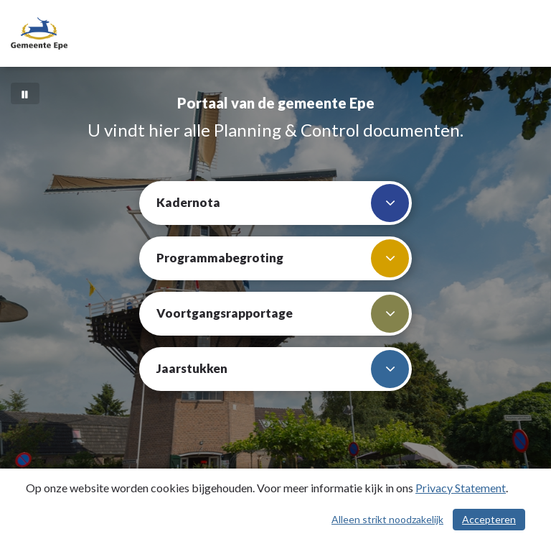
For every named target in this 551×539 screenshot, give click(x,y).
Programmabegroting (282, 258)
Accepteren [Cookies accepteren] (489, 519)
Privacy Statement (460, 487)
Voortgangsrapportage (282, 314)
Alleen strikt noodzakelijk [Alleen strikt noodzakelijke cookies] (387, 519)
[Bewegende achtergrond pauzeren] (25, 93)
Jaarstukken (282, 369)
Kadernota (282, 203)
